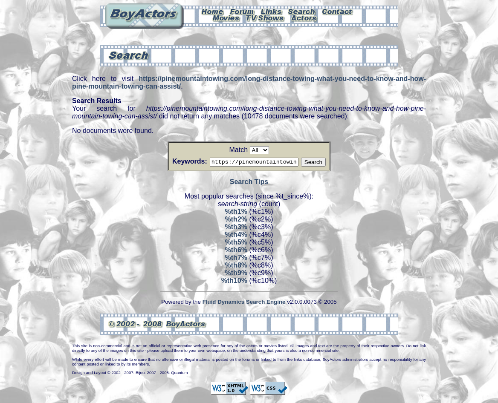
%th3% (236, 228)
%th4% (236, 235)
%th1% (236, 212)
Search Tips (249, 183)
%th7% (236, 258)
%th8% (236, 266)
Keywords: (179, 161)
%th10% (234, 281)
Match (238, 149)
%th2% (236, 220)
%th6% (236, 251)
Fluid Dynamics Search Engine (244, 303)
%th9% (236, 274)
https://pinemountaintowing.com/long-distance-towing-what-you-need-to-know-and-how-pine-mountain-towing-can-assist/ (249, 82)
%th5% (236, 243)
